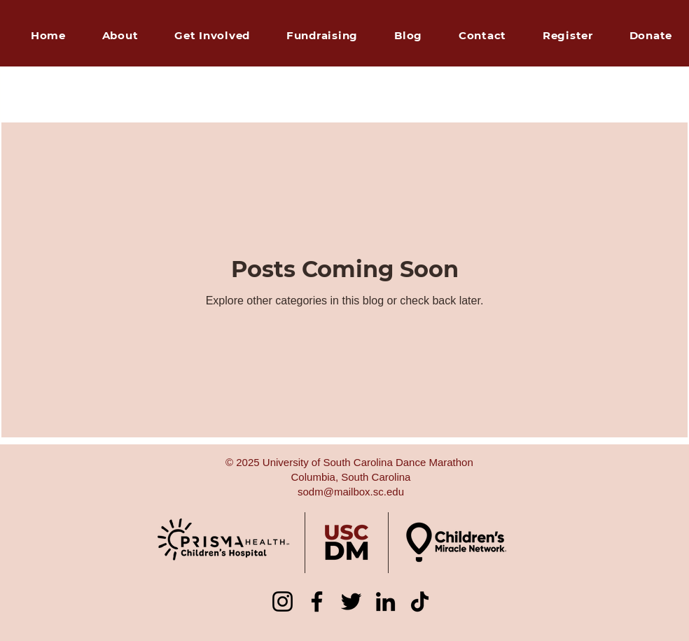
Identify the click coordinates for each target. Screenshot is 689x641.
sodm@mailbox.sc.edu (351, 492)
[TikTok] (419, 601)
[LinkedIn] (385, 601)
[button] (322, 36)
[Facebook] (316, 601)
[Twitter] (351, 601)
